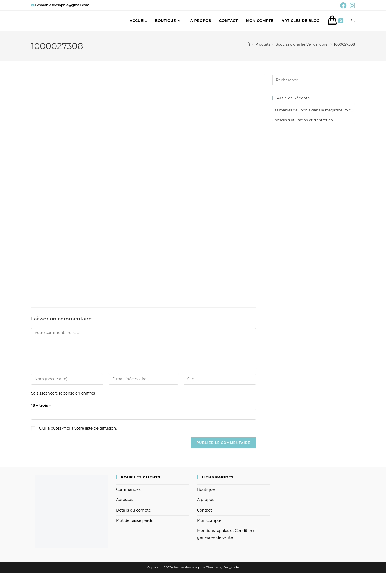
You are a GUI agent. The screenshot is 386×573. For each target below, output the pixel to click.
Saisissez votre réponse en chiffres (63, 393)
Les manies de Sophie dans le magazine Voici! (312, 110)
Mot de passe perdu (135, 520)
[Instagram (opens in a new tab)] (351, 5)
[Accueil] (248, 44)
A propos (205, 499)
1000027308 (344, 44)
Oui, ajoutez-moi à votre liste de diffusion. (74, 428)
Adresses (124, 499)
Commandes (128, 489)
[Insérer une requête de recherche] (313, 80)
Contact (204, 510)
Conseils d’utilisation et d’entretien (302, 120)
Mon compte (209, 520)
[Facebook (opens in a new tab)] (343, 5)
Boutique (206, 489)
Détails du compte (133, 510)
